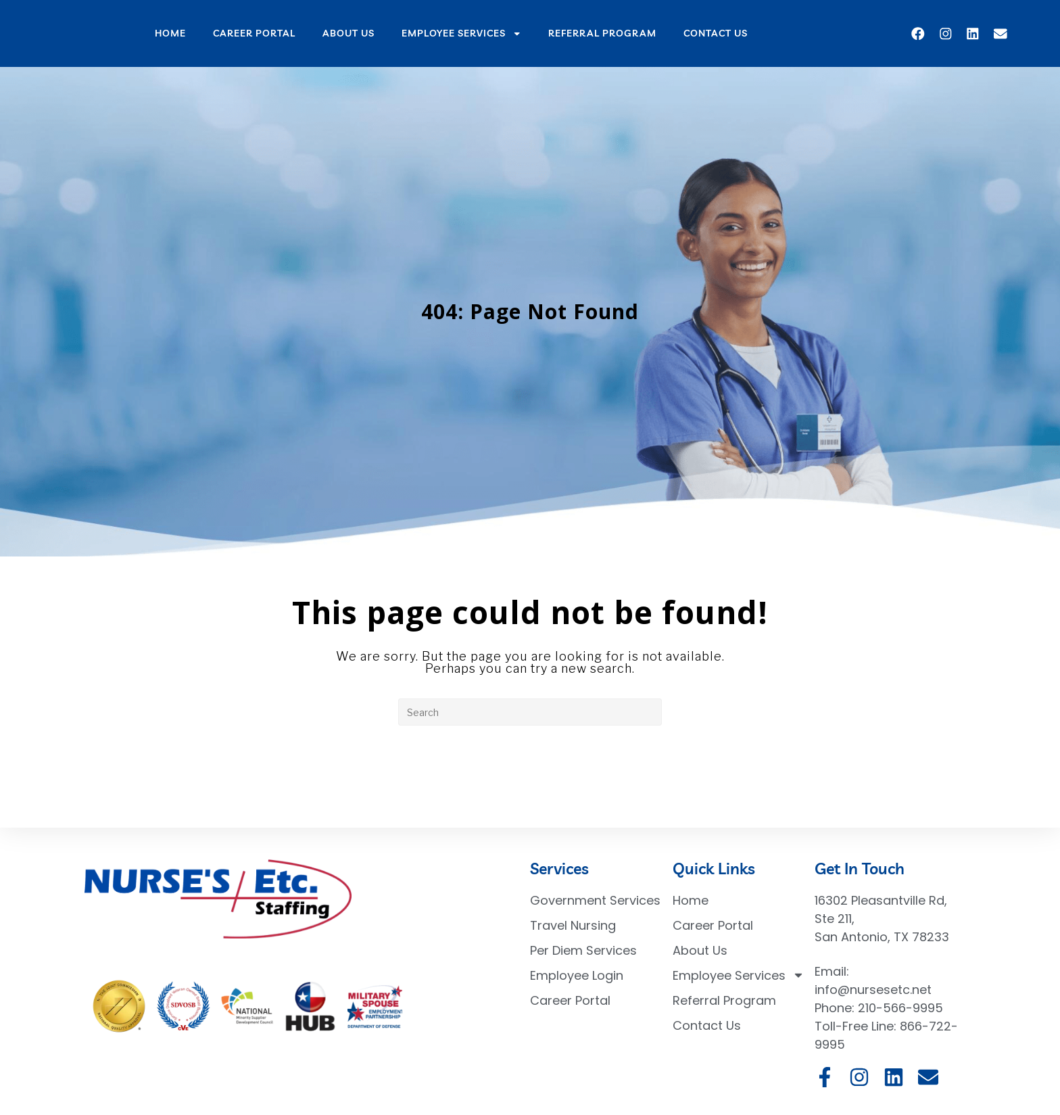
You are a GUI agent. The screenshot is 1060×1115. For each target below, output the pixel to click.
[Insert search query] (530, 712)
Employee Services (462, 33)
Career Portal (254, 33)
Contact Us (715, 33)
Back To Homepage (530, 780)
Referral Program (602, 33)
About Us (348, 33)
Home (170, 33)
